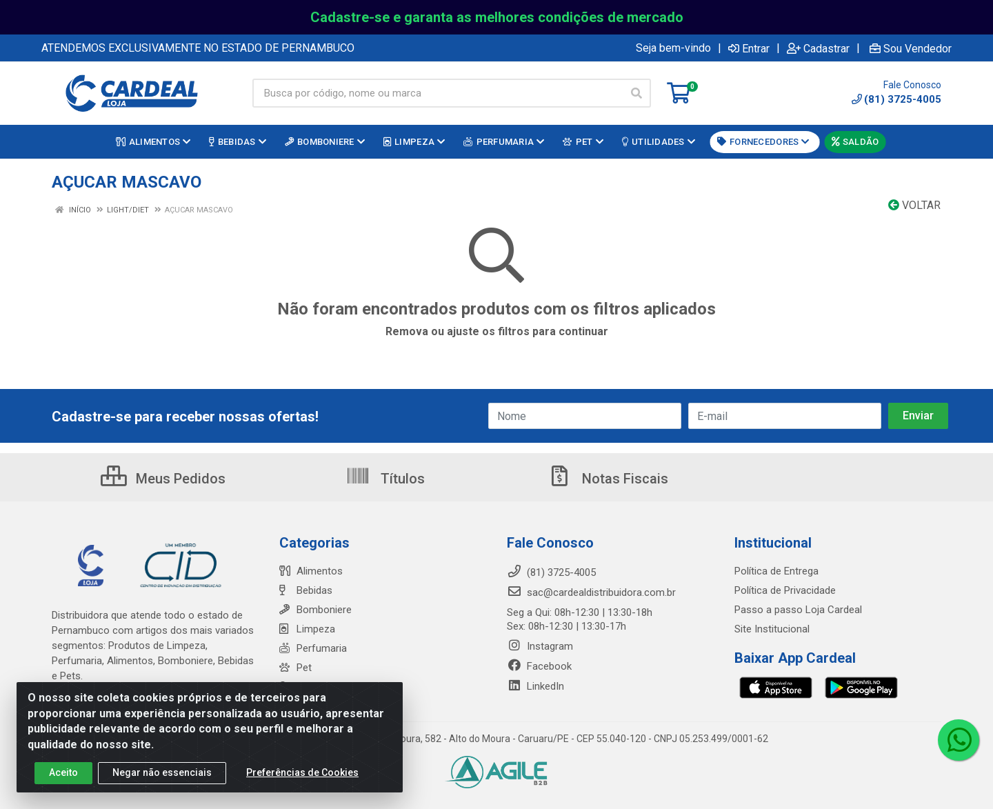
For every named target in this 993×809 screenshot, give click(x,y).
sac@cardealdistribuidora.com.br (591, 592)
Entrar (749, 48)
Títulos (385, 478)
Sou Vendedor (911, 48)
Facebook (539, 666)
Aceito (63, 776)
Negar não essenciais (162, 776)
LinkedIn (535, 686)
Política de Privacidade (785, 590)
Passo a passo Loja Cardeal (798, 609)
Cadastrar (818, 48)
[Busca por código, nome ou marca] (437, 93)
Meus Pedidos (163, 478)
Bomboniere (315, 609)
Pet (295, 667)
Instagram (540, 646)
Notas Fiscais (607, 478)
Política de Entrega (776, 571)
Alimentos (311, 571)
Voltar (914, 205)
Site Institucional (772, 629)
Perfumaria (313, 648)
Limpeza (307, 629)
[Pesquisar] (636, 93)
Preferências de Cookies (302, 776)
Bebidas (305, 590)
